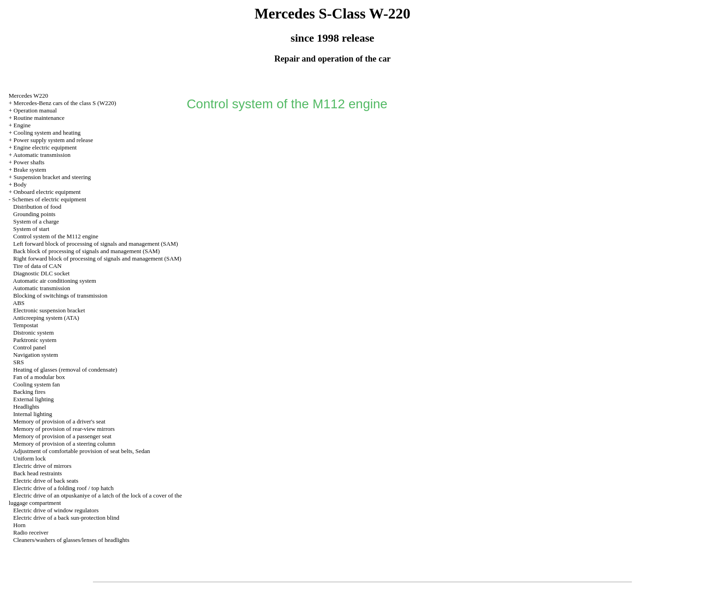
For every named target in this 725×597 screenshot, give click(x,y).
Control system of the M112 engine (55, 236)
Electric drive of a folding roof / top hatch (63, 488)
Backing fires (29, 391)
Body (19, 184)
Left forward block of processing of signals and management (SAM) (95, 243)
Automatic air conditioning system (54, 280)
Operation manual (35, 110)
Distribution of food (37, 206)
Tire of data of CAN (37, 265)
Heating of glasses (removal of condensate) (65, 369)
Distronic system (33, 332)
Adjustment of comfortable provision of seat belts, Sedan (81, 451)
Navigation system (35, 354)
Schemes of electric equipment (49, 199)
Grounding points (34, 214)
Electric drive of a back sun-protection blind (66, 517)
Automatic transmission (42, 154)
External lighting (33, 399)
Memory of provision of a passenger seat (62, 436)
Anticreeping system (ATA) (46, 317)
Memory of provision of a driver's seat (59, 421)
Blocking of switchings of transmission (60, 295)
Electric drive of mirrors (42, 465)
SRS (18, 362)
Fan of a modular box (39, 376)
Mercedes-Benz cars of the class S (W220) (64, 103)
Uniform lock (29, 458)
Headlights (26, 406)
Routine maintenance (38, 117)
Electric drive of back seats (46, 480)
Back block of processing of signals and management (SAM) (86, 251)
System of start (31, 228)
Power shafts (28, 162)
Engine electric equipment (44, 147)
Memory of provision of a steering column (64, 443)
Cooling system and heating (46, 132)
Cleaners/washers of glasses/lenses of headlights (71, 539)
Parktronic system (35, 339)
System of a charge (36, 221)
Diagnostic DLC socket (41, 273)
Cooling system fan (36, 384)
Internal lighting (32, 413)
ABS (19, 302)
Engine (22, 125)
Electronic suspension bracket (49, 310)
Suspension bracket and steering (52, 177)
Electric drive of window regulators (56, 510)
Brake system (29, 169)
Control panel (29, 347)
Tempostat (25, 325)
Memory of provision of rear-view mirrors (64, 428)
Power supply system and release (53, 140)
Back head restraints (37, 473)
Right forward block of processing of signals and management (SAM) (97, 258)
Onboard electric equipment (46, 191)
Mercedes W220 (28, 95)
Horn (19, 525)
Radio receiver (31, 532)
